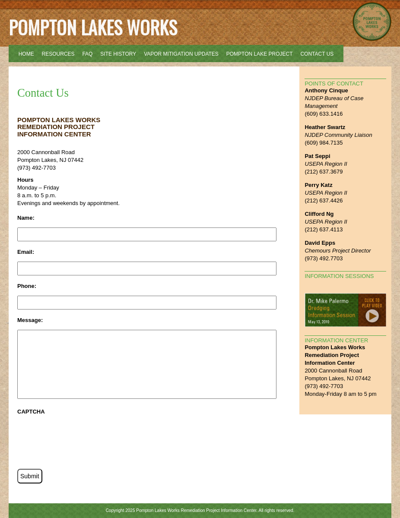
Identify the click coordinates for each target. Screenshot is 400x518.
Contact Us (316, 54)
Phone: (26, 286)
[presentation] (83, 438)
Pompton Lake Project (259, 54)
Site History (118, 54)
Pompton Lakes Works (93, 27)
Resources (58, 54)
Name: (26, 218)
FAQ (87, 54)
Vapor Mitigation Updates (181, 54)
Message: (30, 320)
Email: (25, 252)
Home (26, 54)
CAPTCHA (31, 411)
